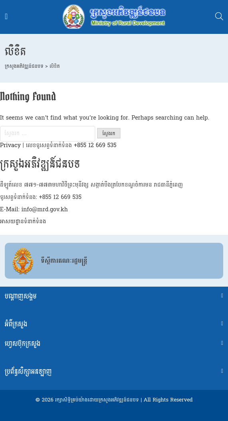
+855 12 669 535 (95, 145)
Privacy (10, 145)
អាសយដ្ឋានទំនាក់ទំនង (23, 221)
